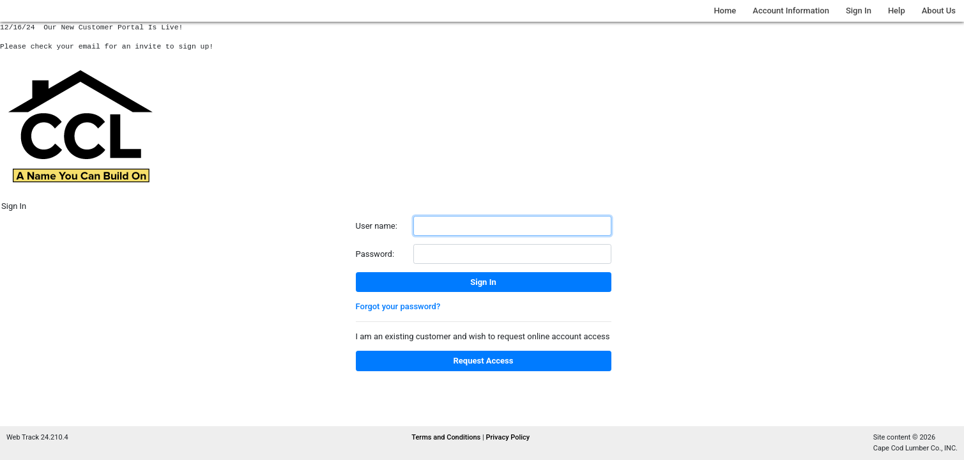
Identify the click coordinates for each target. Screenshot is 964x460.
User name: (376, 226)
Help (896, 10)
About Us (939, 10)
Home (725, 10)
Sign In (858, 10)
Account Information (791, 10)
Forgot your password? (398, 306)
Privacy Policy (508, 437)
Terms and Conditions (446, 437)
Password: (375, 254)
